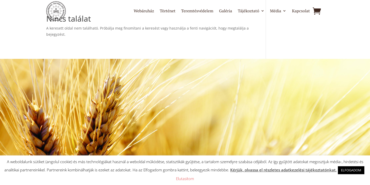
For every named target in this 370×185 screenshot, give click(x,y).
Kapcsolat (301, 11)
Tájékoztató (248, 11)
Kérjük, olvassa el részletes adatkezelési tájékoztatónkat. (283, 169)
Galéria (225, 11)
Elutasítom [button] (185, 178)
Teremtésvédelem (197, 11)
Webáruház (144, 11)
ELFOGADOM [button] (351, 170)
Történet (167, 11)
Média (275, 11)
